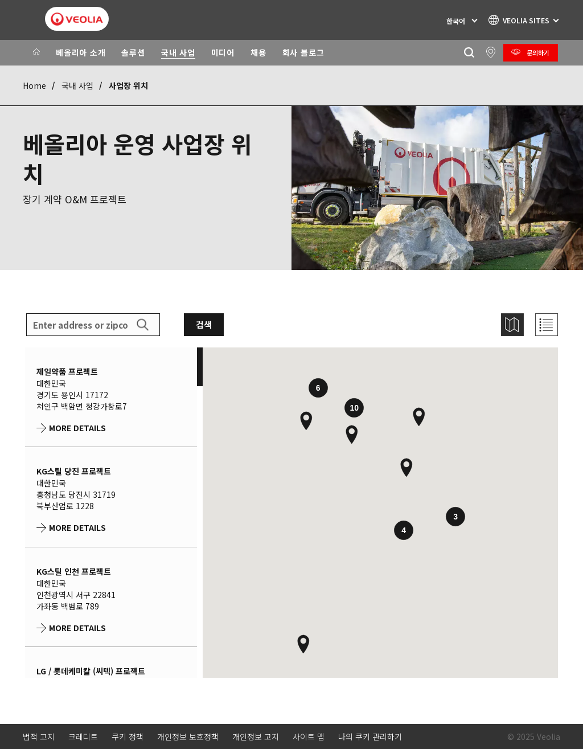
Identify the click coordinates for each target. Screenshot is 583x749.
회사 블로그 (303, 52)
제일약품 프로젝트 (67, 371)
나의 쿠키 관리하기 (370, 736)
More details (77, 427)
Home (34, 85)
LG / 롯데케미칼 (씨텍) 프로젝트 (90, 671)
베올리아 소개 (80, 52)
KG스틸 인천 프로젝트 (73, 571)
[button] (352, 434)
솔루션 (133, 52)
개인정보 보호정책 (188, 736)
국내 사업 (178, 52)
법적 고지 (39, 736)
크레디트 (83, 736)
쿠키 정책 (127, 736)
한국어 (455, 21)
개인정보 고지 (255, 736)
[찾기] (469, 53)
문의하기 (538, 52)
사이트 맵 (309, 736)
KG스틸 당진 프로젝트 (73, 471)
